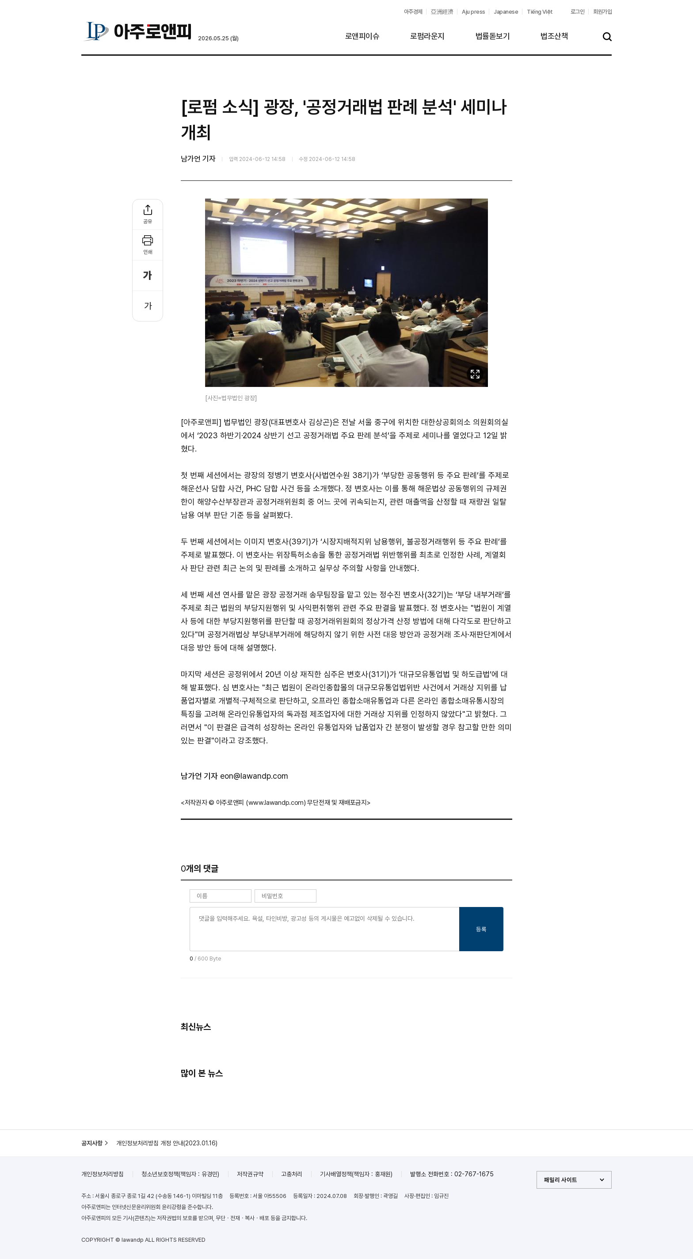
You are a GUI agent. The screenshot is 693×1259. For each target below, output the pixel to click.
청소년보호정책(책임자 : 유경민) (180, 1174)
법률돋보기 (493, 36)
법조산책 (554, 36)
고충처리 (291, 1174)
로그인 (577, 12)
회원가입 (602, 12)
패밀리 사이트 (560, 1179)
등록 (481, 929)
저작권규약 (250, 1174)
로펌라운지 (427, 36)
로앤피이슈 (362, 36)
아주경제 (413, 12)
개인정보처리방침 (102, 1174)
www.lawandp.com (276, 803)
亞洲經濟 (442, 12)
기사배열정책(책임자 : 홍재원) (356, 1174)
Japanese (506, 12)
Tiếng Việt (540, 12)
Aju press (473, 12)
